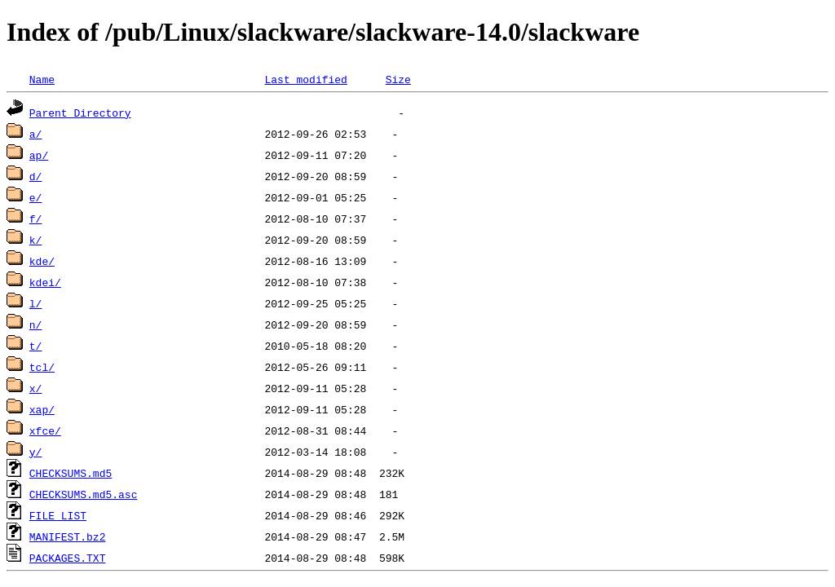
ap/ (38, 155)
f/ (35, 218)
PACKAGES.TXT (67, 557)
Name (42, 79)
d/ (35, 176)
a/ (35, 133)
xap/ (42, 409)
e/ (35, 197)
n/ (35, 324)
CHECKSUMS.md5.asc (83, 494)
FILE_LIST (57, 515)
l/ (35, 303)
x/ (35, 388)
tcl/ (42, 367)
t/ (35, 345)
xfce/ (45, 430)
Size (398, 79)
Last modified (305, 79)
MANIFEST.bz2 (67, 536)
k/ (35, 239)
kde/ (42, 261)
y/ (35, 451)
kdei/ (45, 282)
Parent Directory (80, 112)
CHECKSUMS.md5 (70, 473)
